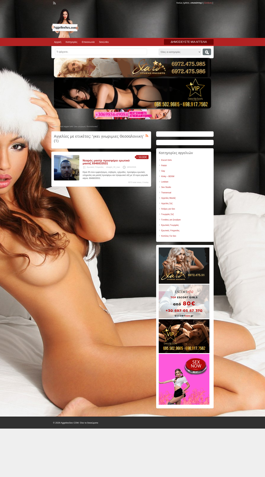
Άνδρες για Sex (168, 209)
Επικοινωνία (88, 42)
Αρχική (57, 42)
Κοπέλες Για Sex (168, 236)
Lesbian (164, 182)
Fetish (164, 165)
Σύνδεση (208, 3)
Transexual (166, 192)
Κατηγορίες (71, 42)
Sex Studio (166, 187)
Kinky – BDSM (167, 176)
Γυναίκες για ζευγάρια (171, 220)
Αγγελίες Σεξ (166, 203)
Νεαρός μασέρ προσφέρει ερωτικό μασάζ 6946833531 (106, 162)
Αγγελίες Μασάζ (168, 198)
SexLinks (104, 42)
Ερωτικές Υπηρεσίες (95, 167)
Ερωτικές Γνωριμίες (170, 225)
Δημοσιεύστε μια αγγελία (189, 41)
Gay (163, 171)
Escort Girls (166, 160)
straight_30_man (113, 167)
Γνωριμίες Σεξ (167, 214)
